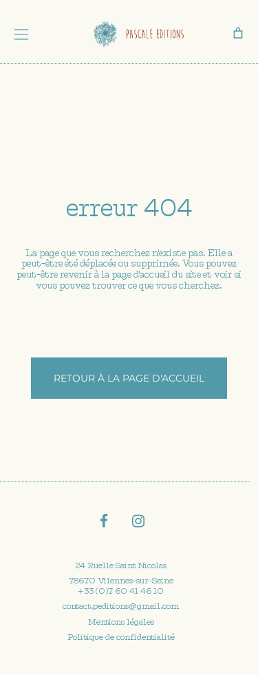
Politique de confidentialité (121, 637)
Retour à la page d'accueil (129, 378)
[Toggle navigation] (21, 34)
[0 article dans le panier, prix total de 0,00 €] (238, 33)
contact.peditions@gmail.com (121, 606)
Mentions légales (121, 622)
